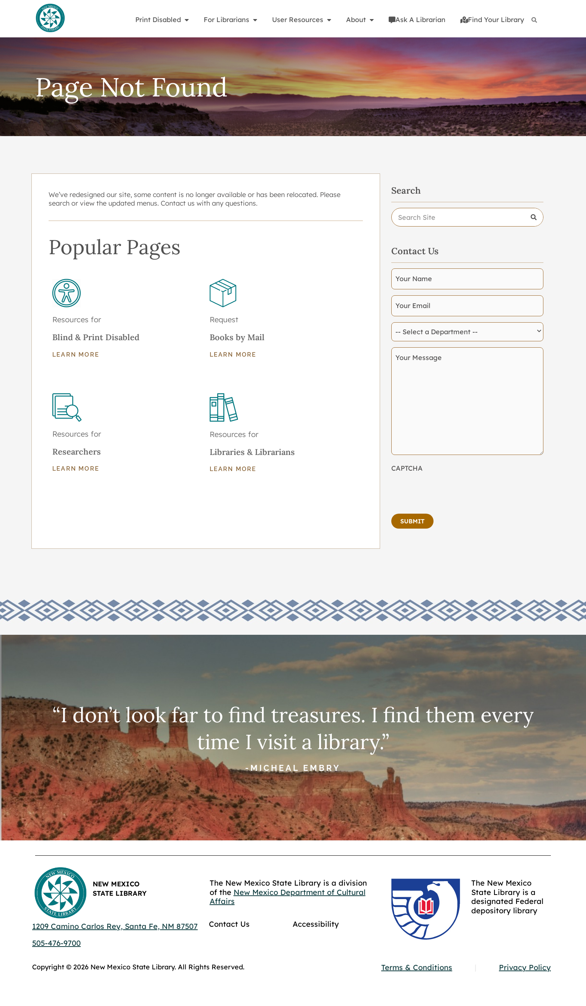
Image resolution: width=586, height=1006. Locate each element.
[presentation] (448, 490)
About (360, 20)
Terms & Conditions (416, 967)
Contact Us (229, 924)
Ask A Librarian (417, 19)
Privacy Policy (525, 967)
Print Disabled (162, 20)
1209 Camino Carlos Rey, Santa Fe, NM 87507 (115, 926)
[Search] (534, 20)
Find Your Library (492, 19)
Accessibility (316, 924)
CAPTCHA (407, 468)
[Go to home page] (50, 18)
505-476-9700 (56, 943)
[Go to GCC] (425, 909)
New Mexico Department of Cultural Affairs (288, 896)
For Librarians (230, 20)
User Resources (301, 20)
